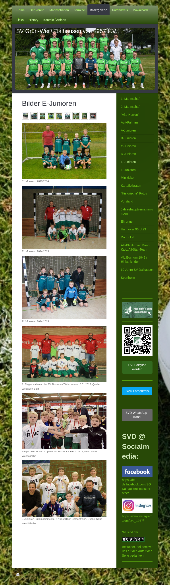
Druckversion (26, 575)
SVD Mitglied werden (137, 367)
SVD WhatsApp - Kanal (137, 415)
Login (150, 574)
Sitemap (43, 575)
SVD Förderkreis (137, 391)
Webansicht (147, 578)
